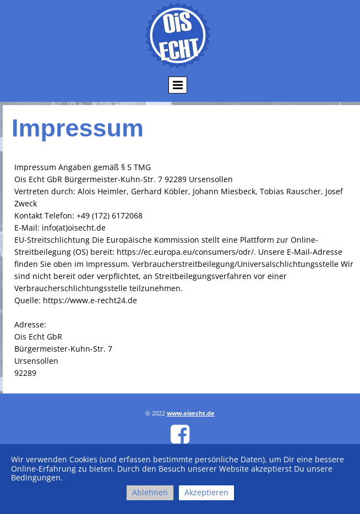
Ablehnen (150, 492)
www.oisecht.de (191, 413)
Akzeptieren (206, 492)
